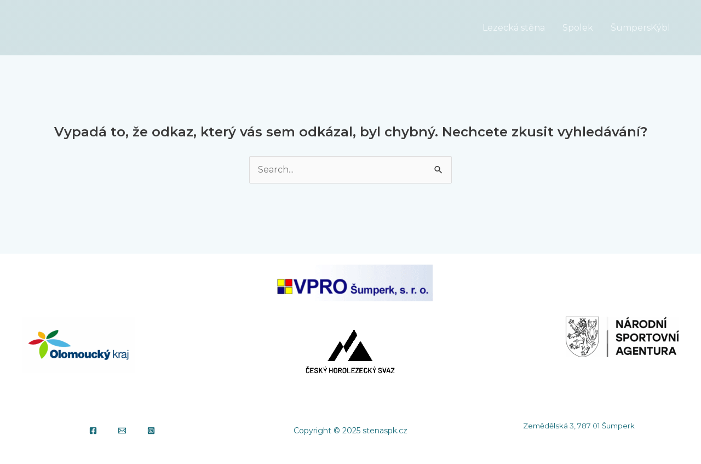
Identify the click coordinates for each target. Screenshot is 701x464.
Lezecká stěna (513, 27)
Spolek (577, 27)
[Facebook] (93, 430)
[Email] (122, 430)
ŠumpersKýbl (640, 27)
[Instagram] (151, 430)
